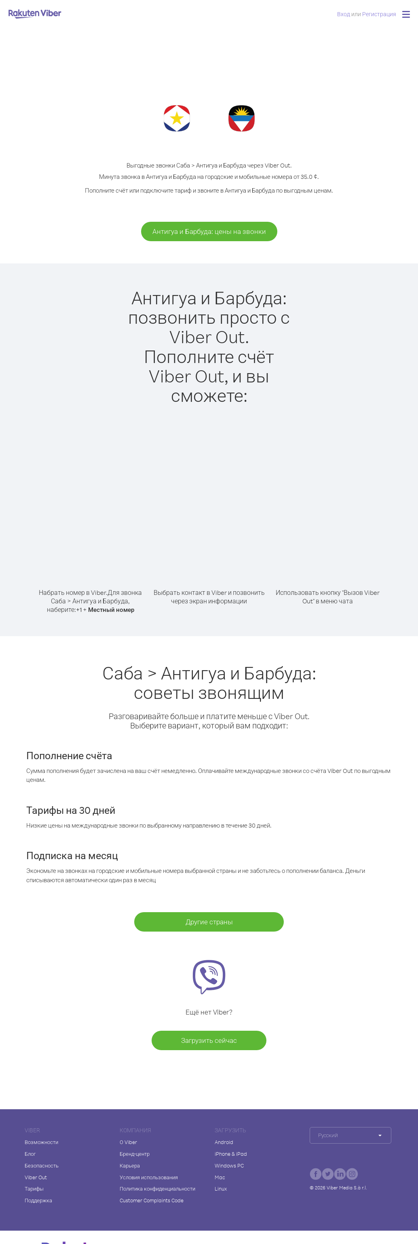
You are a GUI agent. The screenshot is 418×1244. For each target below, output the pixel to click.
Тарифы (34, 1188)
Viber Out (36, 1177)
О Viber (128, 1142)
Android (224, 1142)
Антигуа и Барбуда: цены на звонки (209, 231)
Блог (30, 1154)
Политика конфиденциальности (157, 1188)
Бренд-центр (135, 1154)
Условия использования (149, 1177)
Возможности (41, 1142)
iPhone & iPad (231, 1154)
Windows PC (229, 1165)
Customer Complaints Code (152, 1200)
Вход (343, 14)
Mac (220, 1177)
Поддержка (38, 1200)
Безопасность (42, 1165)
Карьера (130, 1165)
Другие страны (209, 921)
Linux (221, 1188)
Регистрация (379, 14)
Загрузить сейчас (209, 1040)
